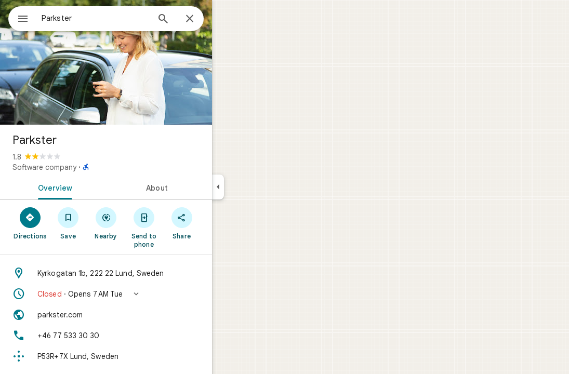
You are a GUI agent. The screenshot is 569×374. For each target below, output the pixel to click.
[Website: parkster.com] (143, 314)
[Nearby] (144, 223)
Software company (82, 167)
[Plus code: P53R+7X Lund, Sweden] (143, 356)
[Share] (219, 223)
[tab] (90, 187)
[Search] (200, 19)
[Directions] (68, 223)
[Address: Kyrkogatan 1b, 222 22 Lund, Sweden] (143, 273)
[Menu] (18, 17)
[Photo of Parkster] (143, 62)
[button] (143, 294)
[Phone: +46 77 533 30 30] (143, 335)
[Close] (227, 19)
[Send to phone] (181, 227)
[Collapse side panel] (255, 187)
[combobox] (122, 18)
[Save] (106, 223)
